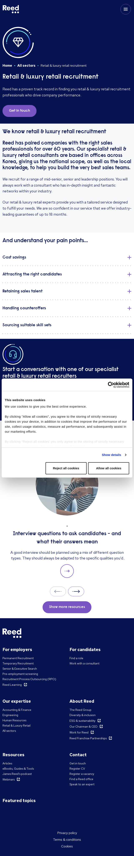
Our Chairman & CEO (83, 726)
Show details (111, 455)
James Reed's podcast (17, 774)
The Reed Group (80, 710)
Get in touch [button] (19, 111)
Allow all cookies (108, 468)
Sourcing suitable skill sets (27, 325)
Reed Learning (12, 685)
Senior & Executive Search (20, 668)
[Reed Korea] (11, 9)
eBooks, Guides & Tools (18, 768)
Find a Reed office (81, 779)
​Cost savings (14, 257)
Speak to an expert (82, 784)
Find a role (76, 658)
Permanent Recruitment (18, 658)
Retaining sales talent (23, 291)
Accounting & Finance (17, 710)
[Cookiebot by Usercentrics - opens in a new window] (111, 385)
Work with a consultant (84, 663)
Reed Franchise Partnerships (88, 738)
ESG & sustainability (82, 721)
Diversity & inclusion (83, 715)
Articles (7, 763)
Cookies (67, 846)
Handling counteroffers (24, 308)
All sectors (26, 65)
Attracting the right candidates (32, 274)
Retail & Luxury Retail (16, 725)
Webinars (9, 779)
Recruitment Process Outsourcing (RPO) (29, 679)
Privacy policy (67, 833)
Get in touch (78, 763)
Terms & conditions (67, 839)
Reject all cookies (66, 468)
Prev (57, 591)
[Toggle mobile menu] (125, 9)
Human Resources (14, 720)
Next (76, 591)
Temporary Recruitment (18, 663)
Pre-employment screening (20, 674)
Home (7, 65)
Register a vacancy (82, 774)
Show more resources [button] (67, 607)
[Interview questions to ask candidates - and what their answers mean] (67, 515)
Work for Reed (79, 732)
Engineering (10, 715)
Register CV (77, 768)
